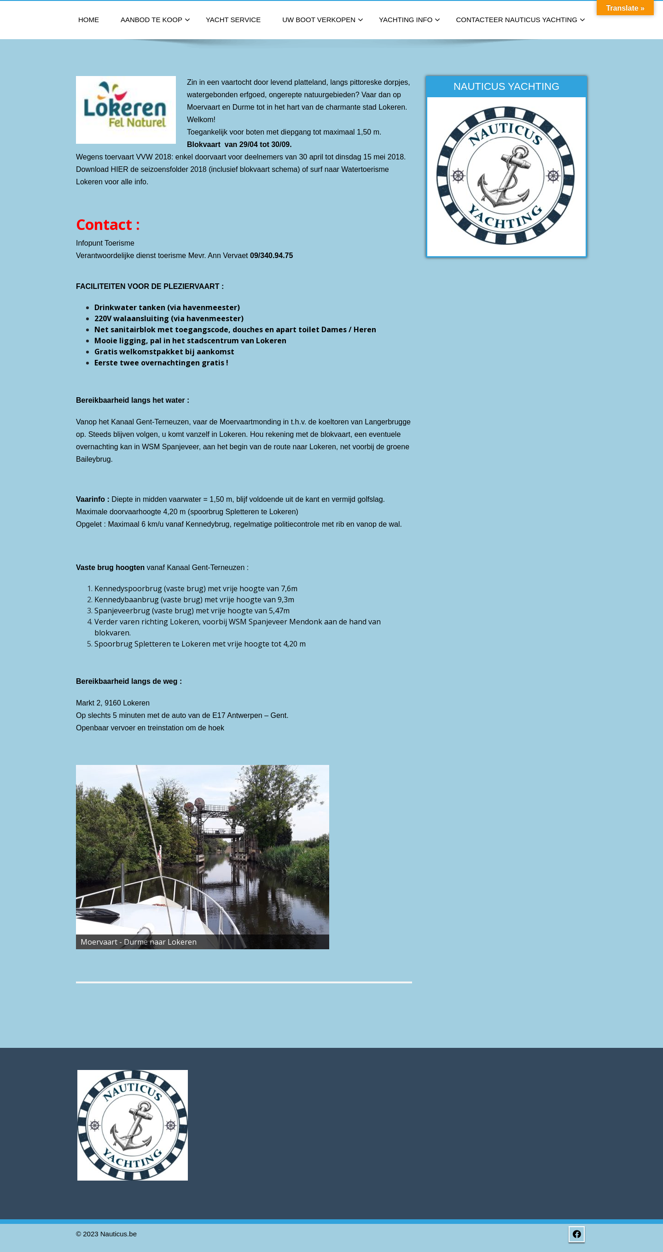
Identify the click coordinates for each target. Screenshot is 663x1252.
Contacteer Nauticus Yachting (520, 20)
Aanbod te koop (155, 20)
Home (88, 20)
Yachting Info (409, 20)
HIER (119, 169)
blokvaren (111, 633)
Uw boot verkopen (322, 20)
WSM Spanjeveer (170, 447)
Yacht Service (233, 20)
